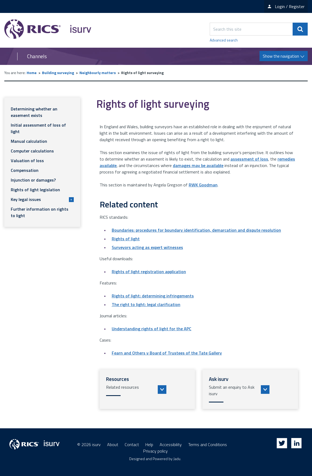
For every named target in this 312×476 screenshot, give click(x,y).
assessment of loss (249, 159)
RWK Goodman (203, 185)
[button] (147, 389)
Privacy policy (155, 451)
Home (32, 72)
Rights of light (126, 238)
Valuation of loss (27, 160)
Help (149, 444)
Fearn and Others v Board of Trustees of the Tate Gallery (167, 353)
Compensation (24, 170)
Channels (37, 56)
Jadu (176, 458)
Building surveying (58, 72)
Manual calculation (29, 141)
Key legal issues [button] (42, 199)
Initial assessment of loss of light (38, 128)
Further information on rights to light (39, 212)
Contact (132, 444)
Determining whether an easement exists (34, 112)
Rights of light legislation (35, 189)
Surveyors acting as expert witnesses (147, 247)
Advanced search (224, 40)
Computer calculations (32, 151)
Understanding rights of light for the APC (151, 328)
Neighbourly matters (97, 72)
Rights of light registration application (149, 271)
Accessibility (171, 444)
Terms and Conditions (207, 444)
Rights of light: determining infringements (153, 296)
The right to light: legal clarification (146, 304)
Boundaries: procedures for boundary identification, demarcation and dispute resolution (196, 230)
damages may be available (198, 165)
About (112, 444)
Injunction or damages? (33, 180)
